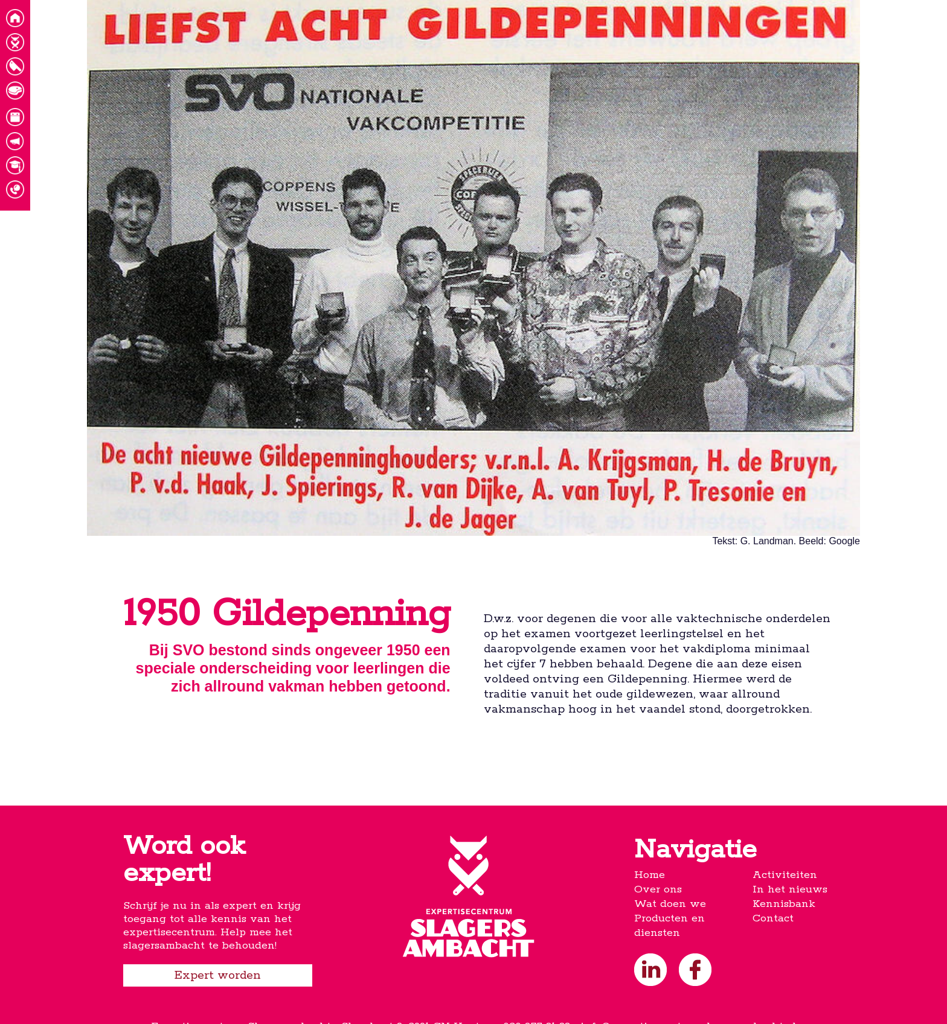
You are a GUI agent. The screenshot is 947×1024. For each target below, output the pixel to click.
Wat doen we (670, 904)
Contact (773, 918)
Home (649, 875)
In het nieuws (790, 889)
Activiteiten (785, 875)
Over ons (658, 889)
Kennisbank (784, 904)
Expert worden (218, 975)
